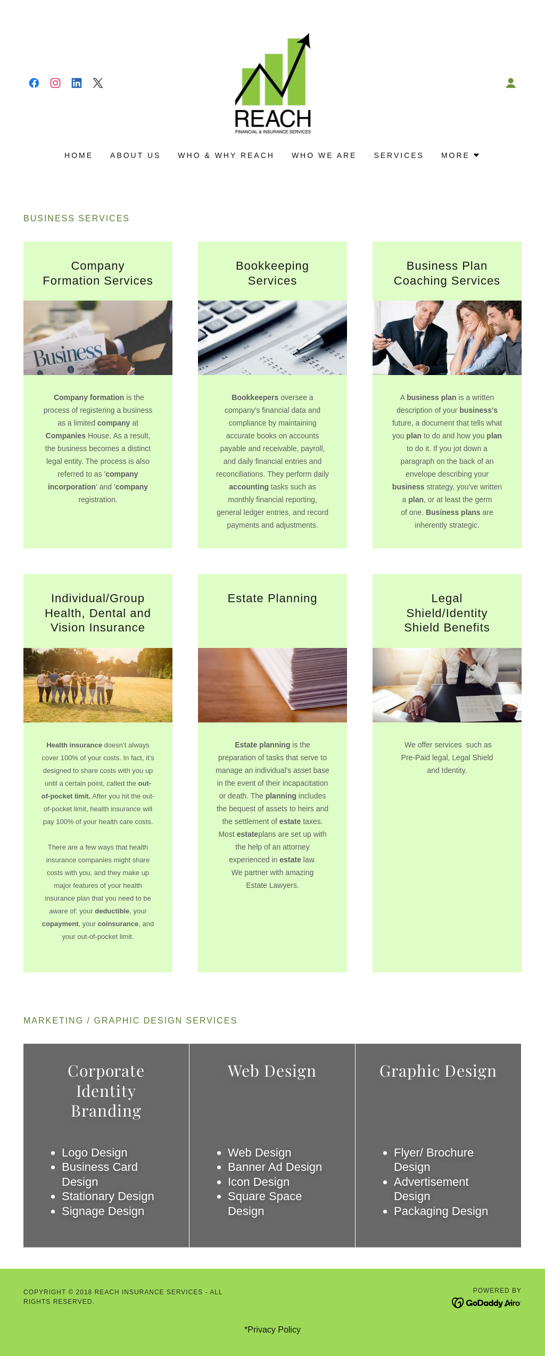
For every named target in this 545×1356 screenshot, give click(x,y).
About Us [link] (135, 155)
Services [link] (399, 155)
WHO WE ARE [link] (324, 155)
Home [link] (78, 155)
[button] (511, 83)
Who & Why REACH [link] (226, 155)
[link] (34, 83)
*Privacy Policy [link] (272, 1329)
